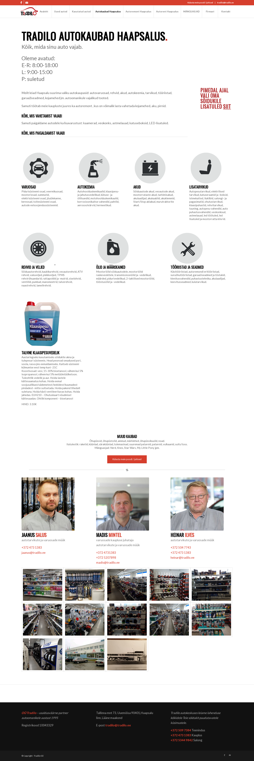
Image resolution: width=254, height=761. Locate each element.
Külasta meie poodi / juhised (200, 2)
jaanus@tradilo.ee (34, 552)
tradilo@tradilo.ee (225, 2)
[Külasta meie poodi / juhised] (127, 459)
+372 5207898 (106, 557)
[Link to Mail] (26, 2)
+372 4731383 (106, 552)
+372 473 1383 (32, 547)
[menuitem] (44, 11)
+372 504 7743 (181, 547)
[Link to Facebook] (21, 2)
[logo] (29, 11)
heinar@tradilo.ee (182, 557)
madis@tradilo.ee (108, 562)
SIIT (227, 106)
